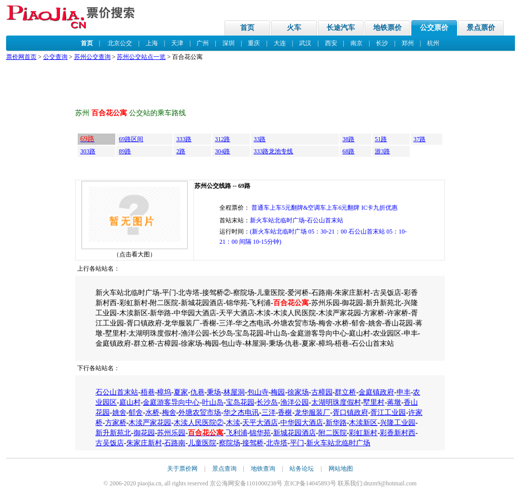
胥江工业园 (388, 412)
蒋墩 (394, 402)
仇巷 (197, 392)
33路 (259, 139)
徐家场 (298, 392)
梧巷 (148, 392)
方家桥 (115, 422)
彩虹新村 (363, 433)
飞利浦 (236, 433)
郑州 (408, 43)
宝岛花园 (240, 402)
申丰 (404, 392)
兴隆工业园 (397, 422)
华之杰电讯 (241, 412)
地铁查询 (263, 468)
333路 (183, 139)
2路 (180, 151)
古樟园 (322, 392)
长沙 (382, 43)
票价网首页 (21, 56)
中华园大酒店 (301, 422)
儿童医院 (202, 443)
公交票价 (434, 27)
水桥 (152, 412)
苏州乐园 (171, 433)
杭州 (433, 43)
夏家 (181, 392)
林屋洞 (234, 392)
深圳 (228, 43)
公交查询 (55, 56)
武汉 (305, 43)
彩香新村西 (397, 433)
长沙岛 (267, 402)
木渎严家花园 (149, 422)
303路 (87, 151)
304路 (222, 151)
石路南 (174, 443)
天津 (177, 43)
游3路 (382, 151)
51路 (381, 139)
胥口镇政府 (350, 412)
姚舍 (119, 412)
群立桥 (345, 392)
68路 (348, 151)
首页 (247, 27)
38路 (348, 139)
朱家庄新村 (144, 443)
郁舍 (135, 412)
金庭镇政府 (376, 392)
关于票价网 (182, 468)
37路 (419, 139)
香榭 (285, 412)
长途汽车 (341, 27)
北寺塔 (276, 443)
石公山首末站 (116, 392)
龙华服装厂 (312, 412)
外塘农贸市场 (199, 412)
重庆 (254, 43)
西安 (331, 43)
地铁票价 (387, 27)
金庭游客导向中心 (171, 402)
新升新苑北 (113, 433)
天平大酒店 (260, 422)
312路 (222, 139)
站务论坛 (301, 468)
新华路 (336, 422)
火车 (294, 27)
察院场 (229, 443)
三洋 (269, 412)
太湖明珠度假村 (336, 402)
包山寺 (258, 392)
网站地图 (341, 468)
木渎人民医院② (198, 422)
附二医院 (332, 433)
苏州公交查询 (92, 56)
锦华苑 (260, 433)
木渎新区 (363, 422)
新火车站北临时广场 (338, 443)
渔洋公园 (294, 402)
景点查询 (224, 468)
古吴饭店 (109, 443)
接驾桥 (253, 443)
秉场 (214, 392)
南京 (356, 43)
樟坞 (164, 392)
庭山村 (130, 402)
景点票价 (481, 27)
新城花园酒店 (294, 433)
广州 (203, 43)
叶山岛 (212, 402)
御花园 (144, 433)
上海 (152, 43)
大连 (280, 43)
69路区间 (131, 139)
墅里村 (373, 402)
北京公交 (120, 43)
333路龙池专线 (273, 151)
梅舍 (169, 412)
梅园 (278, 392)
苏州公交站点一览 (141, 56)
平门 (297, 443)
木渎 (233, 422)
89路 (125, 151)
